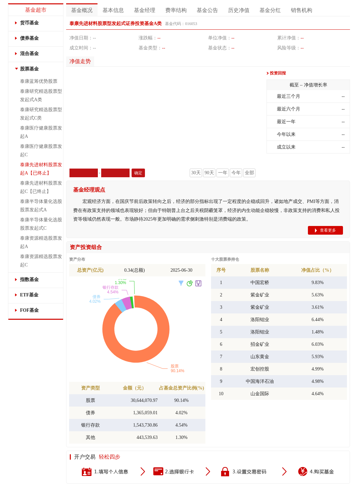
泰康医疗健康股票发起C (41, 150)
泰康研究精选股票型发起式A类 (41, 95)
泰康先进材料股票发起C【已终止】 (41, 187)
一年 (222, 172)
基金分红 (270, 10)
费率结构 (176, 10)
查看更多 (328, 230)
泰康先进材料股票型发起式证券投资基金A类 (115, 23)
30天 (196, 172)
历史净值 (238, 10)
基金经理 (144, 10)
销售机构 (301, 10)
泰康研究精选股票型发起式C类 (41, 113)
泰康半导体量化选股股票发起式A (41, 205)
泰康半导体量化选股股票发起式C (41, 224)
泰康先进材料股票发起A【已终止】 (41, 169)
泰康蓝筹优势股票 (38, 81)
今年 (236, 172)
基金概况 (82, 10)
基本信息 (113, 10)
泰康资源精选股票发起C (41, 260)
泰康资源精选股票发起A (41, 242)
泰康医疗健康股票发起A (41, 132)
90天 (209, 172)
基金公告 (207, 10)
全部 (249, 172)
